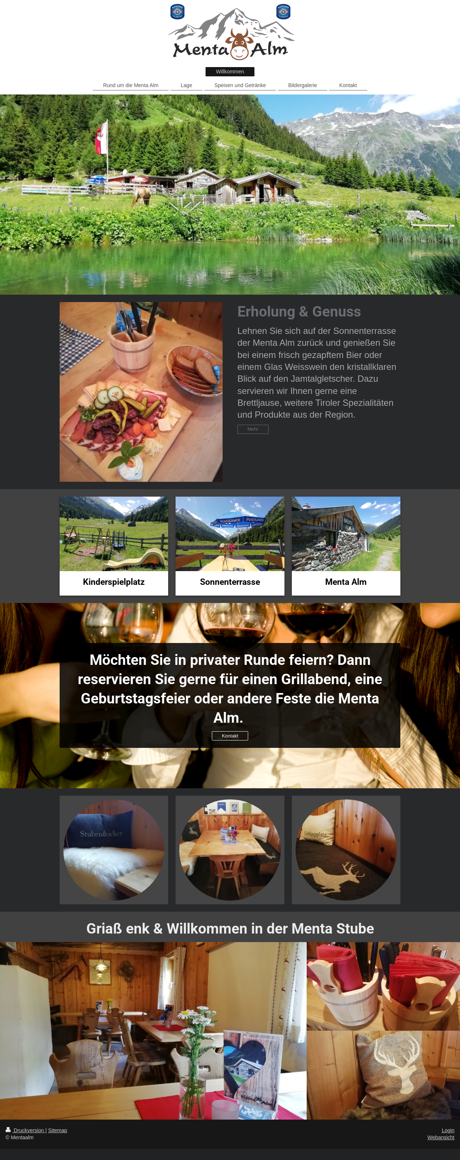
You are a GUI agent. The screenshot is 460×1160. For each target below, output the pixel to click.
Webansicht (440, 1137)
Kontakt (230, 736)
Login (448, 1130)
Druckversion (25, 1130)
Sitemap (57, 1130)
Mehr (253, 429)
